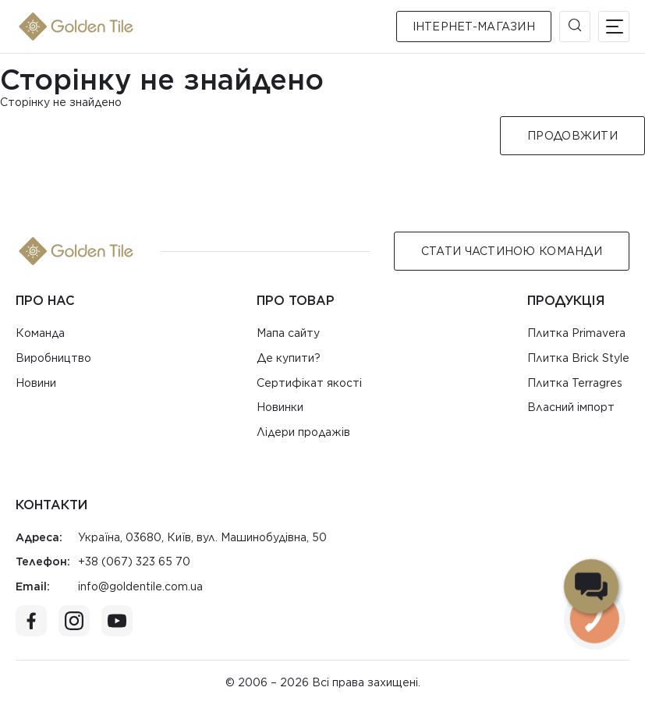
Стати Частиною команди (511, 251)
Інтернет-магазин (474, 26)
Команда (40, 333)
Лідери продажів (303, 432)
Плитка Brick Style (578, 358)
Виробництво (53, 358)
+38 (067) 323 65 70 (134, 561)
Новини (36, 383)
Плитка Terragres (574, 383)
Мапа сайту (288, 333)
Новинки (280, 407)
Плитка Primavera (576, 333)
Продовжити (572, 135)
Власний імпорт (571, 407)
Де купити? (289, 358)
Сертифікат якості (309, 383)
